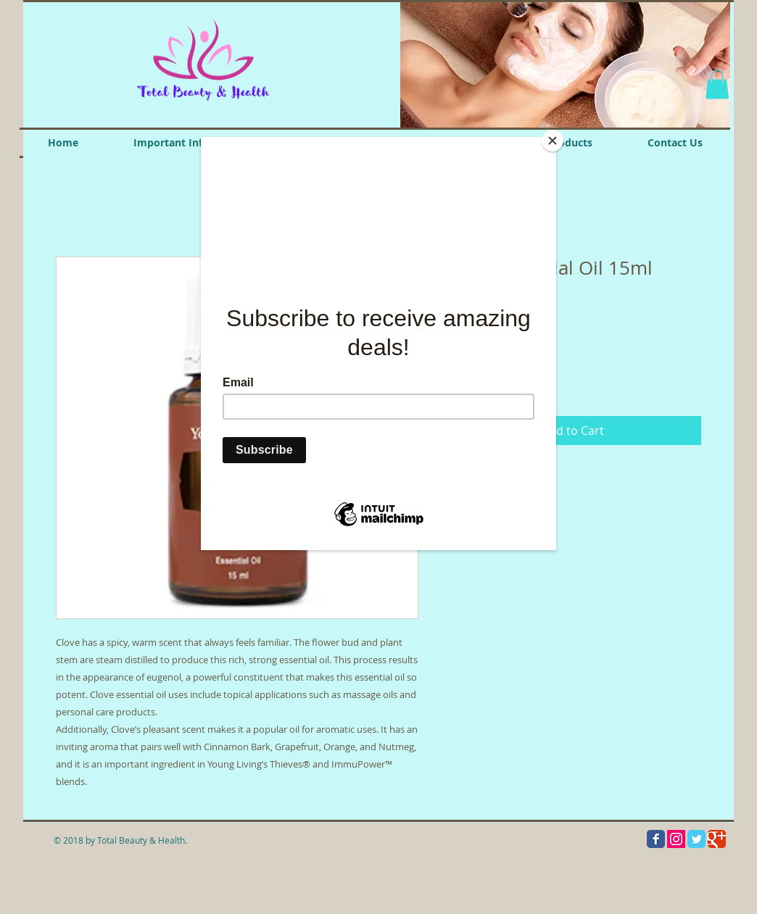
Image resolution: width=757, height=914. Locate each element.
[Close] (552, 140)
